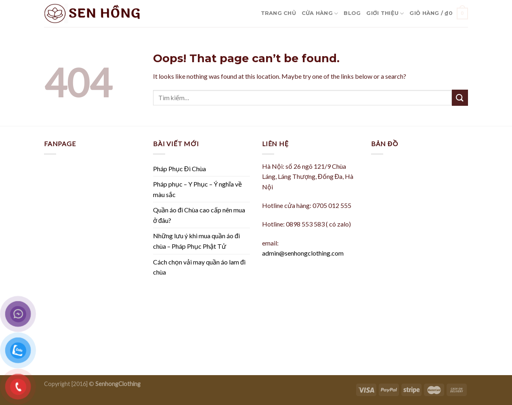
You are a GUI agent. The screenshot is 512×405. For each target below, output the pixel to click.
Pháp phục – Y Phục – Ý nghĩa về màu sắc (197, 189)
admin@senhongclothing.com (303, 253)
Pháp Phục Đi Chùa (179, 168)
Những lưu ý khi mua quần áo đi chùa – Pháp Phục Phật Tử (196, 241)
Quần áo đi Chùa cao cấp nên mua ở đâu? (199, 215)
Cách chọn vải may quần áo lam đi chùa (199, 267)
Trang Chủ (278, 13)
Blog (352, 13)
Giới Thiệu (385, 13)
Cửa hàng (320, 13)
